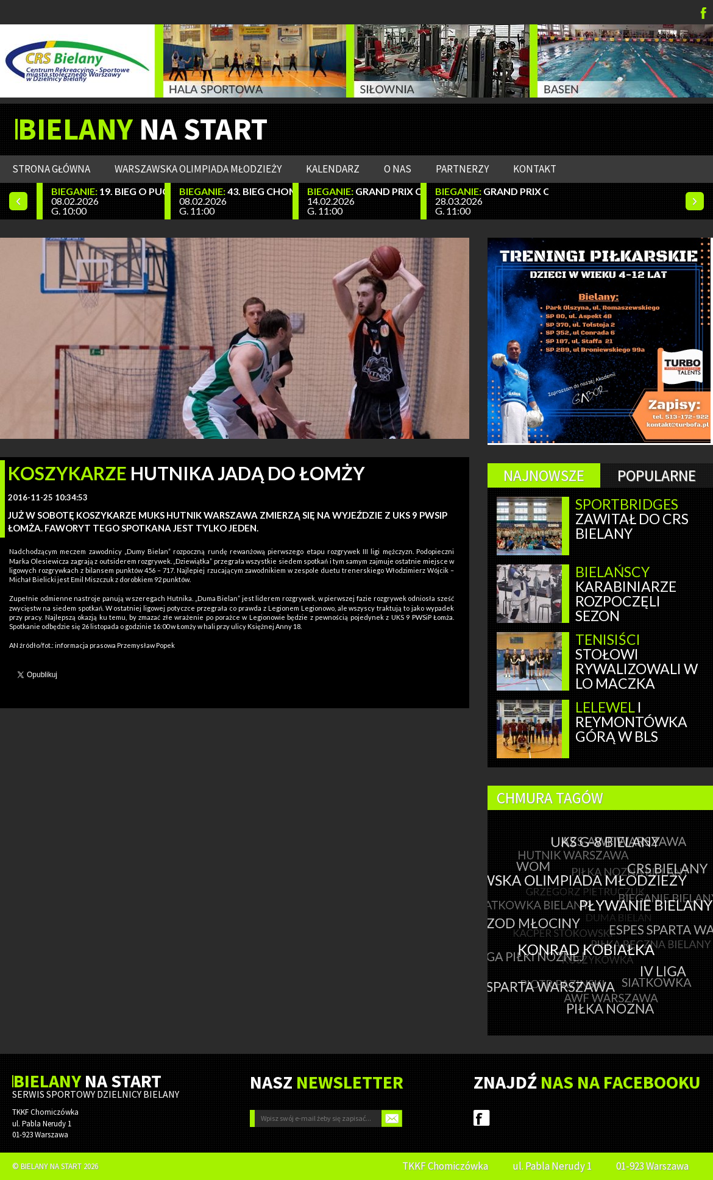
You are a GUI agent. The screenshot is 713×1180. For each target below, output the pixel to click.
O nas (397, 169)
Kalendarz (333, 169)
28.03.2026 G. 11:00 (491, 200)
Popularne (656, 475)
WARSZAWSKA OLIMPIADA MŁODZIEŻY (198, 169)
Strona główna (51, 169)
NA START (143, 129)
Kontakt (534, 169)
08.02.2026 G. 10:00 (108, 200)
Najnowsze (543, 475)
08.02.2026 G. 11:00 (236, 200)
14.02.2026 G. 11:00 (363, 200)
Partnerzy (462, 169)
